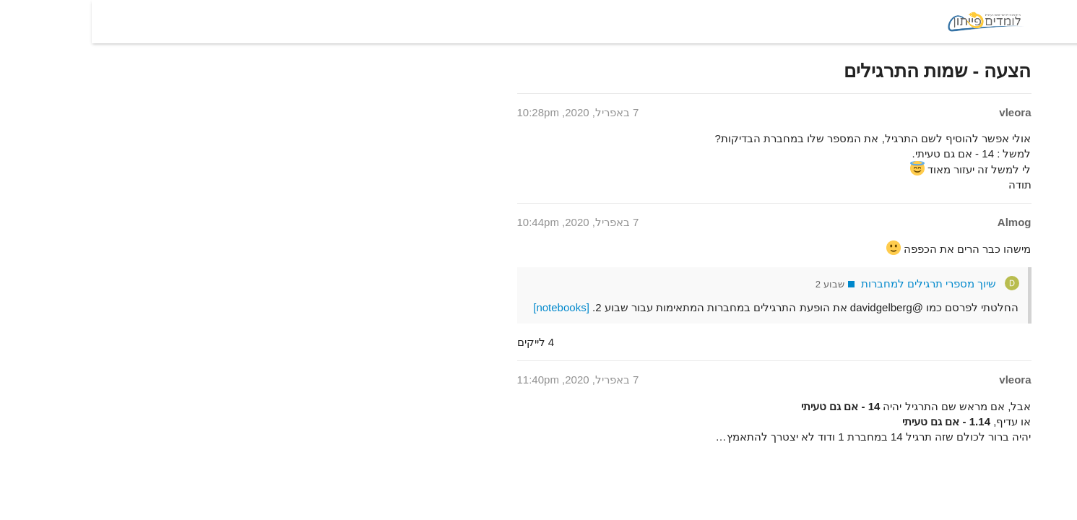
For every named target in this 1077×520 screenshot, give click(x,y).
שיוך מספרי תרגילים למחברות (837, 283)
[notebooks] (469, 307)
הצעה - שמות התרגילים (846, 71)
